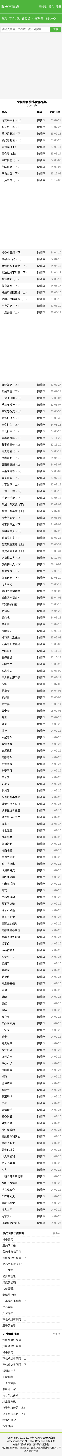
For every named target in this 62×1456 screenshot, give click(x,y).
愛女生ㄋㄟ (8, 956)
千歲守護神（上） (12, 398)
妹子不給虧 (8, 910)
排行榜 (26, 18)
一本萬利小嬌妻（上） (15, 1301)
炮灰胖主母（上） (12, 120)
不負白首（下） (11, 173)
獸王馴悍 (7, 1096)
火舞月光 (7, 1056)
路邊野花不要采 (11, 797)
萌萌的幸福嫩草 (11, 591)
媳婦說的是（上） (12, 531)
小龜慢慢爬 (8, 897)
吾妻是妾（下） (11, 451)
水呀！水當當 (10, 1183)
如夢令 (6, 783)
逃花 (4, 890)
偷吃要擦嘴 (8, 877)
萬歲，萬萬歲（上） (13, 511)
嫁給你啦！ (8, 950)
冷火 (4, 1169)
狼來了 (6, 823)
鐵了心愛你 (8, 1163)
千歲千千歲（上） (12, 497)
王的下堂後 (9, 1245)
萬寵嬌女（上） (11, 279)
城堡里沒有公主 (11, 817)
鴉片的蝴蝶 (8, 863)
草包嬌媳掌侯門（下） (15, 1364)
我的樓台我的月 (11, 1251)
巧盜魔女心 (8, 1189)
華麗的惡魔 (8, 857)
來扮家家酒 (8, 1023)
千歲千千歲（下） (12, 491)
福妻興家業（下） (12, 524)
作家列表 (37, 18)
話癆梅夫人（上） (12, 557)
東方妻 (6, 704)
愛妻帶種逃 (9, 1276)
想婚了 (6, 963)
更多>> (56, 1233)
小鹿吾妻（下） (11, 305)
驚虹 (4, 1003)
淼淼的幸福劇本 (11, 597)
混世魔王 (7, 830)
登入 (51, 6)
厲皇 (4, 724)
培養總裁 (7, 764)
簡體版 (43, 6)
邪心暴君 (7, 1116)
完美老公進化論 (11, 644)
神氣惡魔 (7, 837)
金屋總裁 (7, 750)
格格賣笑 (7, 1239)
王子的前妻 (9, 1325)
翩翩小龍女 (8, 1203)
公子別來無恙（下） (14, 1413)
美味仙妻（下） (11, 160)
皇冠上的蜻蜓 (10, 923)
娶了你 (6, 943)
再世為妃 (7, 584)
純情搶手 (7, 1109)
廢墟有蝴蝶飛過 (11, 936)
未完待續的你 (10, 604)
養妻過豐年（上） (12, 444)
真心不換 (7, 1063)
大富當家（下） (11, 477)
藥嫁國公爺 (9, 1294)
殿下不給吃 (8, 903)
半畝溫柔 (7, 650)
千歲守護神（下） (12, 404)
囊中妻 (6, 710)
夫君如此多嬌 (10, 1395)
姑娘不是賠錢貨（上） (15, 292)
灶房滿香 (7, 1313)
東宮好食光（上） (12, 411)
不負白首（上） (11, 180)
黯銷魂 (6, 617)
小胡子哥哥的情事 (12, 1176)
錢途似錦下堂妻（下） (15, 272)
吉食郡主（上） (11, 424)
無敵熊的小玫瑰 (11, 930)
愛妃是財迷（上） (12, 140)
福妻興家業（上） (12, 517)
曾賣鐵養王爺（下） (13, 551)
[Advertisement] (31, 66)
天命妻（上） (10, 153)
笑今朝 (6, 624)
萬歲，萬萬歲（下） (13, 504)
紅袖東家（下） (11, 577)
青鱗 (4, 1010)
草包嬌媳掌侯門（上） (15, 1319)
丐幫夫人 (7, 1216)
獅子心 (6, 1036)
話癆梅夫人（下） (12, 564)
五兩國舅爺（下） (12, 471)
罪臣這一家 (9, 1389)
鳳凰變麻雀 (8, 983)
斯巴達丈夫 (8, 1196)
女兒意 (6, 1016)
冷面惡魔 (7, 850)
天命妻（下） (10, 147)
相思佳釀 (7, 1426)
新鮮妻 (6, 697)
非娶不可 (7, 770)
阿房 (4, 990)
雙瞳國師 (7, 657)
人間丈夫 (7, 664)
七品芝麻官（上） (13, 1264)
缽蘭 (4, 996)
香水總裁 (7, 744)
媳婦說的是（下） (12, 537)
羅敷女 (6, 970)
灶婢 (4, 730)
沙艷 (4, 1076)
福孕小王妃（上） (12, 259)
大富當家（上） (11, 484)
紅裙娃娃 (7, 843)
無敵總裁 (7, 757)
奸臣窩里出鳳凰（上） (15, 1257)
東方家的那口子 (11, 677)
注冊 (58, 6)
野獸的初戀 (9, 1282)
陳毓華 (41, 120)
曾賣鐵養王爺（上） (13, 544)
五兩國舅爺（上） (12, 464)
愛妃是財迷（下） (12, 133)
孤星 (4, 1103)
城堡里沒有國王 (11, 810)
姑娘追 (6, 976)
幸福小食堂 (9, 1420)
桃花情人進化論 (11, 637)
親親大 (6, 1089)
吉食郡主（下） (11, 431)
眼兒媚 (6, 790)
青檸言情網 (10, 6)
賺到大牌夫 (9, 1370)
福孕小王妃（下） (12, 252)
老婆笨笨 (7, 1123)
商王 (4, 717)
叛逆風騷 (7, 1050)
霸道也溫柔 (8, 1149)
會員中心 (50, 18)
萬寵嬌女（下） (11, 285)
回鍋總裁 (7, 737)
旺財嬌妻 (7, 1377)
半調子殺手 (8, 1143)
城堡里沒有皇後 (11, 803)
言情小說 (14, 18)
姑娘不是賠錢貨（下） (15, 299)
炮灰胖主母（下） (12, 127)
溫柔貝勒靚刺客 (11, 1223)
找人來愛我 (8, 1156)
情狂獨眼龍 (8, 1129)
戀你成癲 (7, 1083)
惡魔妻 (6, 690)
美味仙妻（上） (11, 166)
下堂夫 (6, 1030)
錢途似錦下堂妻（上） (15, 265)
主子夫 (6, 777)
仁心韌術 (7, 1307)
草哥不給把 (8, 917)
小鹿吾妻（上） (11, 312)
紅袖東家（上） (11, 571)
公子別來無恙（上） (14, 1407)
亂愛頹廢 (7, 1043)
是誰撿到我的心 (11, 1136)
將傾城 (6, 611)
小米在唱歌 (8, 883)
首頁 (4, 18)
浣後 (4, 684)
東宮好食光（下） (12, 418)
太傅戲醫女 (9, 1288)
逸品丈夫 (7, 670)
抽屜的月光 (8, 870)
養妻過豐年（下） (12, 438)
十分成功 (7, 1270)
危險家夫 (7, 630)
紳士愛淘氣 (9, 1401)
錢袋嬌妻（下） (11, 391)
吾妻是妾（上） (11, 458)
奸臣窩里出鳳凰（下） (15, 1340)
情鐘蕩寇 (7, 1070)
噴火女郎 (7, 1209)
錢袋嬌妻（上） (11, 384)
